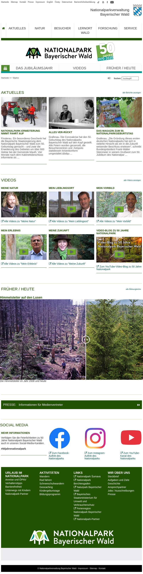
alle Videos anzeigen (132, 180)
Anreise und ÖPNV (15, 479)
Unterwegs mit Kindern (18, 490)
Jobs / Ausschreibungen (121, 490)
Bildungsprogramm (50, 494)
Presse (31, 2)
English (50, 2)
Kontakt (23, 2)
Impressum (40, 2)
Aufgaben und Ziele (118, 480)
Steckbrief (113, 476)
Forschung (107, 28)
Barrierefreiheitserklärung (84, 2)
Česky (57, 2)
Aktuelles (17, 28)
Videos (79, 68)
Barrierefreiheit (13, 486)
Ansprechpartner (117, 487)
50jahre (16, 78)
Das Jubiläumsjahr (34, 68)
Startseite (5, 2)
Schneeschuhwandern (52, 483)
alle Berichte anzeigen (132, 93)
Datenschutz (67, 2)
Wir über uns (119, 472)
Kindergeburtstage (50, 490)
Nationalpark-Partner (16, 493)
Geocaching (46, 487)
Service (130, 28)
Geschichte (114, 483)
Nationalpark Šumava (87, 476)
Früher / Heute (121, 68)
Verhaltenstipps (13, 483)
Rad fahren (46, 480)
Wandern (45, 476)
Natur (40, 28)
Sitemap (14, 2)
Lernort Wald (85, 30)
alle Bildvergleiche (133, 289)
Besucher (62, 28)
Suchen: (117, 78)
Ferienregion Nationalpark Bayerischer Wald (87, 512)
